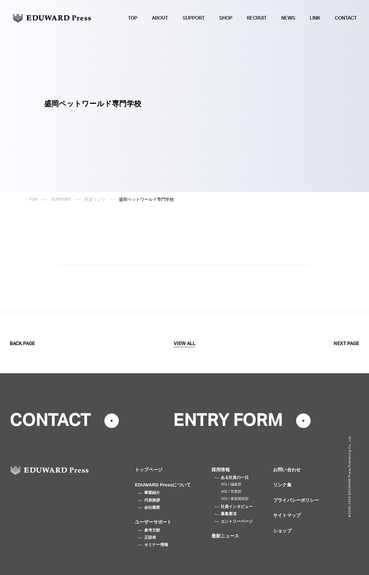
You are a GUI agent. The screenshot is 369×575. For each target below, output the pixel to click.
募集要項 (226, 513)
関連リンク (95, 200)
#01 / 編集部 (231, 484)
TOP (132, 18)
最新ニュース (225, 535)
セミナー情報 (153, 544)
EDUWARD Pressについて (163, 484)
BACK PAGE (22, 343)
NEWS (288, 18)
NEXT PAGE (346, 343)
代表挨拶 (149, 500)
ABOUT (160, 18)
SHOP (225, 18)
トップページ (148, 469)
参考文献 (149, 530)
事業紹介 (149, 492)
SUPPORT (194, 18)
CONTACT (346, 18)
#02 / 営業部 (231, 491)
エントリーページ (234, 521)
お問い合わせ (287, 469)
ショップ (282, 530)
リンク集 (282, 484)
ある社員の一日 (232, 477)
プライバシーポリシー (296, 500)
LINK (315, 18)
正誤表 (147, 537)
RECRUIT (257, 18)
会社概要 (149, 507)
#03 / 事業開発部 (235, 499)
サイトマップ (287, 515)
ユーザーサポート (153, 521)
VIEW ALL (184, 343)
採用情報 (220, 469)
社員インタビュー (234, 506)
